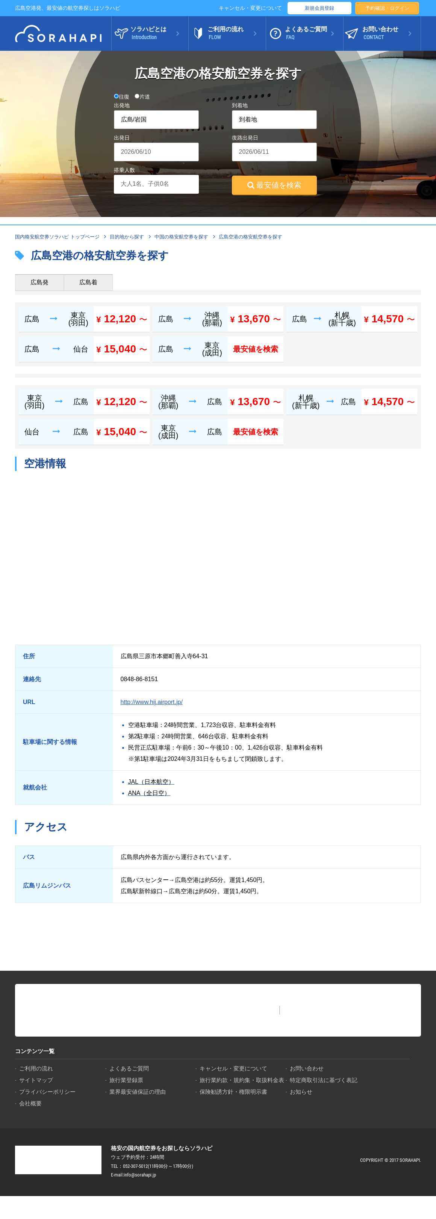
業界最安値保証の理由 (137, 1091)
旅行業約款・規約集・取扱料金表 (242, 1080)
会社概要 (30, 1103)
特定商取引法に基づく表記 (323, 1080)
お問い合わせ (307, 1068)
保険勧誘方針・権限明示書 (233, 1091)
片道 (142, 97)
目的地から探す (127, 237)
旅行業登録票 (126, 1080)
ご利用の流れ (36, 1068)
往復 (121, 97)
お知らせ (301, 1091)
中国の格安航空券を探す (181, 237)
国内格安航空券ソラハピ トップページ (57, 237)
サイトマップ (36, 1080)
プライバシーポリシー (47, 1091)
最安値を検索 (274, 185)
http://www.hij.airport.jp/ (152, 702)
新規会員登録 (319, 8)
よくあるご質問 (129, 1068)
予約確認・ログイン (387, 8)
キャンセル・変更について (250, 8)
